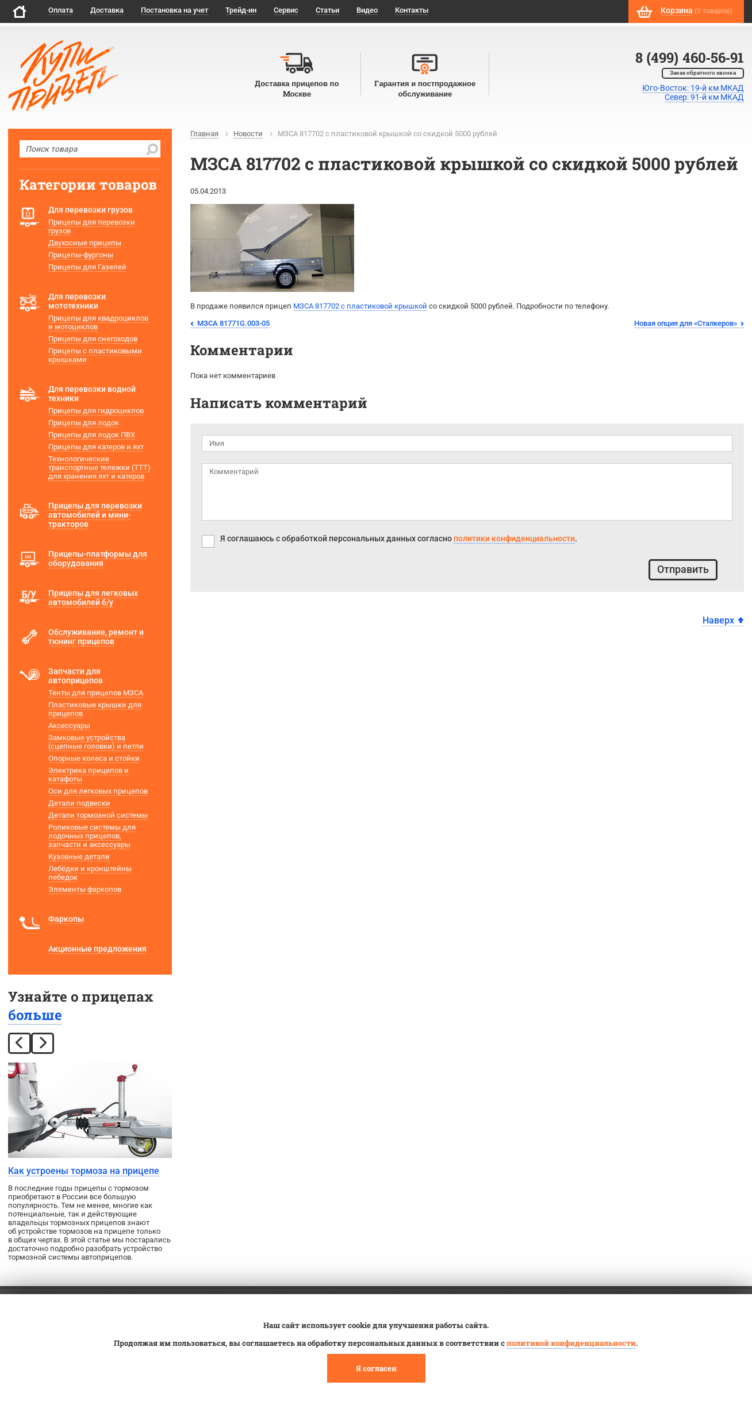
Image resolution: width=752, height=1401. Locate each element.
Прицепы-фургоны (80, 255)
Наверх (718, 620)
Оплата (60, 10)
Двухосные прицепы (84, 242)
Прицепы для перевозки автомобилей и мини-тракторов (95, 515)
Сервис (286, 10)
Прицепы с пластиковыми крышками (95, 355)
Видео (367, 10)
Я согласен (376, 1368)
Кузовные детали (79, 856)
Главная (204, 133)
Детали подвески (79, 803)
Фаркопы (66, 918)
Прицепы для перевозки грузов (91, 226)
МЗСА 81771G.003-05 (233, 323)
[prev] (19, 1043)
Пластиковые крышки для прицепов (94, 709)
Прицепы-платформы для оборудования (97, 558)
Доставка (107, 10)
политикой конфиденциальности (571, 1343)
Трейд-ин (240, 10)
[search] (151, 148)
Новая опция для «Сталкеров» (685, 323)
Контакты (411, 10)
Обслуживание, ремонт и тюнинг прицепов (96, 637)
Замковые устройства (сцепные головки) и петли (96, 741)
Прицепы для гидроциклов (96, 410)
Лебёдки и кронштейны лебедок (90, 873)
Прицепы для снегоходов (92, 338)
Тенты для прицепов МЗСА (95, 692)
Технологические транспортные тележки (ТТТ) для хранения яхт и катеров (99, 467)
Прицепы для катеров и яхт (96, 446)
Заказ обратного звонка (703, 73)
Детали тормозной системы (98, 815)
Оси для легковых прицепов (98, 791)
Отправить (683, 569)
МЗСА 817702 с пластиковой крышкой (360, 306)
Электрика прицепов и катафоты (88, 774)
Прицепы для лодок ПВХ (91, 434)
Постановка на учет (174, 10)
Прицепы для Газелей (87, 267)
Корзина (677, 10)
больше (35, 1015)
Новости (248, 133)
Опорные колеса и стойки (94, 758)
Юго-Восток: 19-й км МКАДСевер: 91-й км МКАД (693, 92)
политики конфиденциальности (514, 538)
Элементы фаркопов (84, 889)
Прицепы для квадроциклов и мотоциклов (98, 322)
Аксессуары (69, 725)
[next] (42, 1043)
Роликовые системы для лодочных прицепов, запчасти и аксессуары (92, 836)
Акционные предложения (97, 948)
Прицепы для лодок (83, 422)
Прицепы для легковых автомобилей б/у (93, 597)
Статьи (327, 10)
